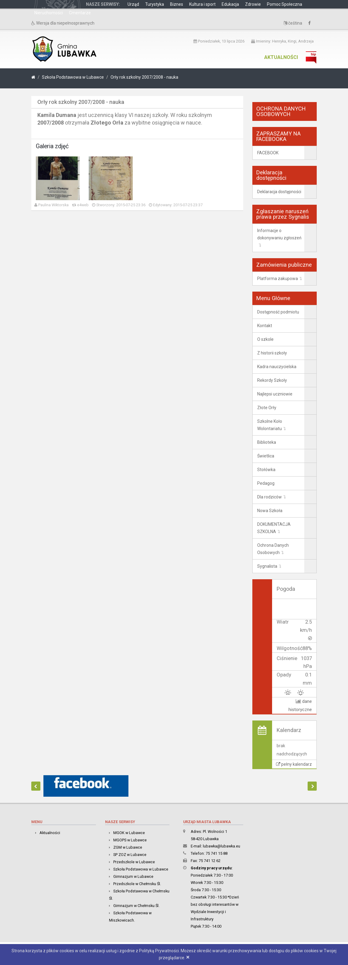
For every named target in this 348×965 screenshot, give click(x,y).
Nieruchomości (48, 12)
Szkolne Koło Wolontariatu (269, 425)
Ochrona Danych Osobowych (273, 549)
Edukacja (230, 4)
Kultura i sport (202, 4)
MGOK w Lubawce (129, 832)
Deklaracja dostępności (279, 191)
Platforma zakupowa (277, 278)
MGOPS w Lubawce (130, 840)
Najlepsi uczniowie (274, 394)
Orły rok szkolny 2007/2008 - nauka (144, 77)
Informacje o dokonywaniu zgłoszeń (279, 234)
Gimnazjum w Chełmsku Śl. (136, 905)
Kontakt (264, 325)
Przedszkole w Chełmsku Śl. (137, 883)
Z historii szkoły (272, 353)
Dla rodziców (269, 496)
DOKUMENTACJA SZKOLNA (274, 528)
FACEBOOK (267, 152)
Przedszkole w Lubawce (134, 862)
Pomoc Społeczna (284, 4)
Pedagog (266, 483)
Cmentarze (80, 12)
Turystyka (154, 4)
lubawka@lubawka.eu (221, 846)
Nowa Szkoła (269, 510)
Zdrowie (253, 4)
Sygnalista (267, 566)
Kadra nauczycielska (276, 366)
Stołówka (266, 469)
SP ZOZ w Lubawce (129, 854)
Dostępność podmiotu (278, 312)
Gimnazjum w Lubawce (133, 876)
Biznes (176, 4)
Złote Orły (266, 407)
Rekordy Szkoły (272, 380)
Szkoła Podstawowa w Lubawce (73, 77)
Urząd (133, 4)
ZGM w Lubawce (127, 847)
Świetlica (265, 455)
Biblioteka (266, 442)
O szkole (265, 339)
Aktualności (281, 57)
